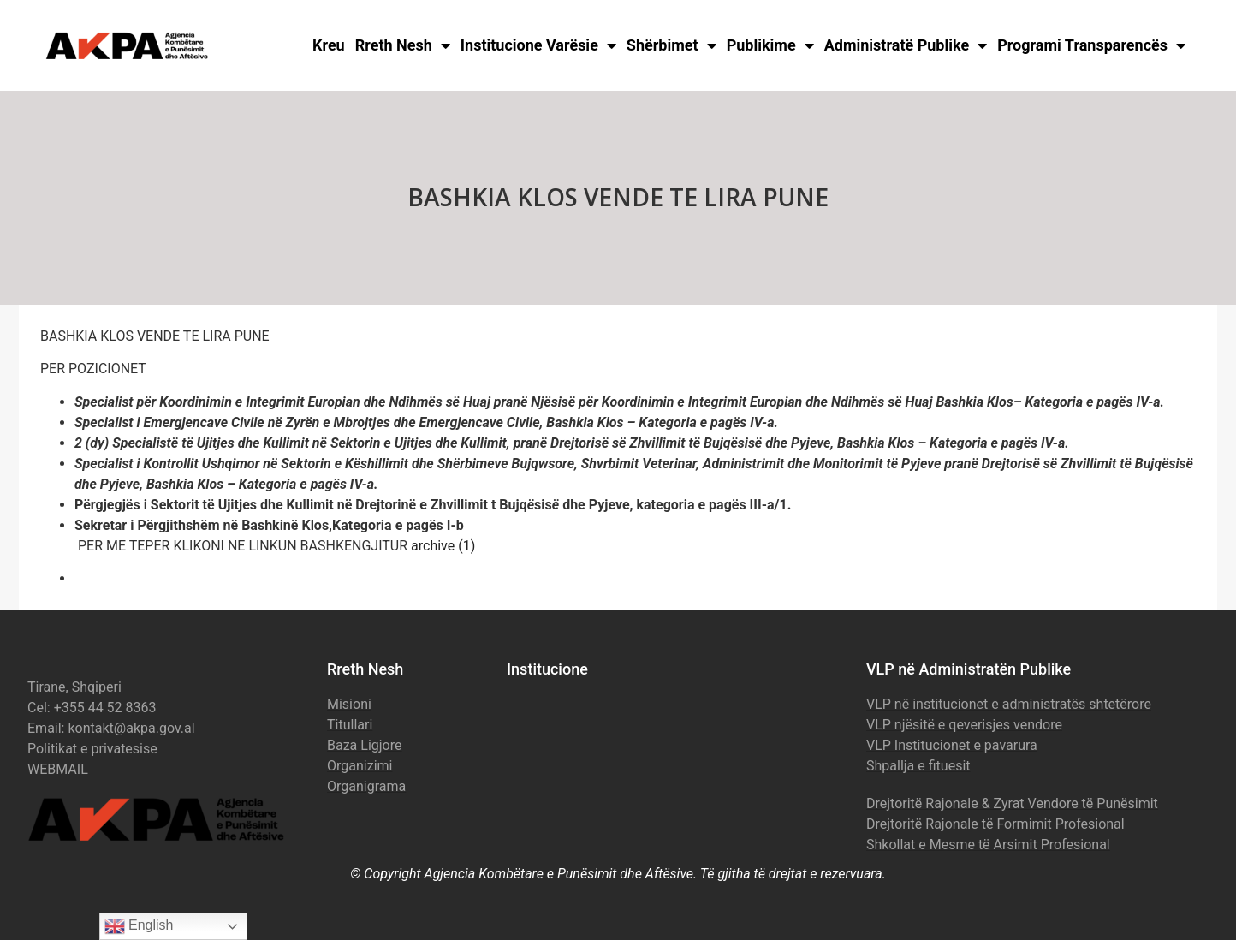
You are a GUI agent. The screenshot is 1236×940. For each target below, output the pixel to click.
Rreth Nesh (402, 45)
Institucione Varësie (538, 45)
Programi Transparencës (1091, 45)
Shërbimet (671, 45)
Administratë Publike (906, 45)
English (139, 926)
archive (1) (443, 546)
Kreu (328, 45)
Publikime (770, 45)
